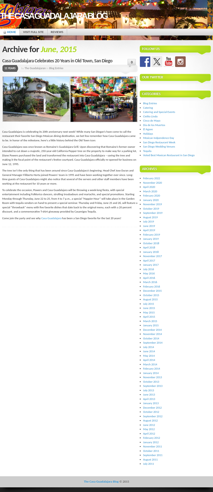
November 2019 (152, 204)
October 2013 (151, 381)
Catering (148, 107)
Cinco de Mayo (151, 120)
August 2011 (150, 459)
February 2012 (151, 437)
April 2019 (149, 230)
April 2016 (149, 277)
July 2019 (148, 221)
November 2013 (152, 377)
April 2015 (149, 316)
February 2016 (151, 286)
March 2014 (150, 364)
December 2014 (152, 329)
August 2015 (150, 299)
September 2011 (152, 455)
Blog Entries (56, 68)
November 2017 (152, 256)
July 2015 (148, 303)
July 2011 (148, 463)
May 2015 (149, 312)
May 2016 (149, 273)
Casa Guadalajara (51, 218)
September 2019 (152, 213)
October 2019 (151, 208)
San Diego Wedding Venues (159, 146)
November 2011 (152, 446)
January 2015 (151, 325)
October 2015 (151, 295)
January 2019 (151, 238)
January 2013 (151, 403)
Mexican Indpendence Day (158, 138)
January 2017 (151, 264)
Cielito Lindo (150, 116)
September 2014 (152, 342)
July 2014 (148, 347)
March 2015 (150, 321)
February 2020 (151, 195)
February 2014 (151, 368)
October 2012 (151, 411)
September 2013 (152, 386)
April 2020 (149, 187)
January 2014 (151, 373)
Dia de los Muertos (154, 125)
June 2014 (149, 351)
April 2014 (149, 360)
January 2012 (151, 442)
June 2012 (149, 425)
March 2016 (150, 282)
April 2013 (149, 399)
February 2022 (151, 178)
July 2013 (148, 390)
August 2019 (150, 217)
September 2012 (152, 416)
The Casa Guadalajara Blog (53, 16)
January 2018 (151, 252)
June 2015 (149, 308)
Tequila (147, 151)
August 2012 (150, 420)
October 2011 (151, 451)
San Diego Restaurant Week (159, 142)
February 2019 (151, 234)
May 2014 (149, 355)
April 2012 (149, 433)
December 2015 (152, 290)
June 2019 (149, 226)
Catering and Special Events (159, 112)
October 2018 (151, 243)
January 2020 (151, 200)
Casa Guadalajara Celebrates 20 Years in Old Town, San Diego (57, 61)
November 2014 (152, 334)
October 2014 (151, 338)
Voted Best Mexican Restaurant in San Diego (169, 155)
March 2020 (150, 191)
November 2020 (152, 182)
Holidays (148, 133)
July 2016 (148, 269)
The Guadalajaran (35, 68)
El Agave (148, 129)
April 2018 (149, 247)
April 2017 (149, 260)
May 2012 (149, 429)
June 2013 (149, 394)
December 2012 (152, 407)
